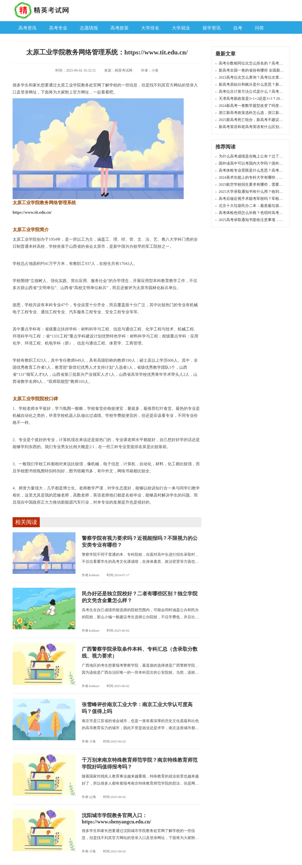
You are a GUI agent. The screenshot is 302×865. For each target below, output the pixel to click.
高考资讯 (27, 27)
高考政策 (119, 27)
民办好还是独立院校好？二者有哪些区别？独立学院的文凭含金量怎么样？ (140, 597)
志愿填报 (89, 27)
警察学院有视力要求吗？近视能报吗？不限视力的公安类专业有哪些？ (140, 541)
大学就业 (181, 27)
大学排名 (150, 27)
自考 (237, 27)
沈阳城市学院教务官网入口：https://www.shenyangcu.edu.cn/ (116, 818)
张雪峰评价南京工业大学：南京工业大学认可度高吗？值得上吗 (137, 708)
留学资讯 (212, 27)
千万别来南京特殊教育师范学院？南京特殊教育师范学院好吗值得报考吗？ (140, 763)
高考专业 (58, 27)
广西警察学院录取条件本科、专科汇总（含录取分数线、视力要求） (140, 652)
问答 (259, 27)
